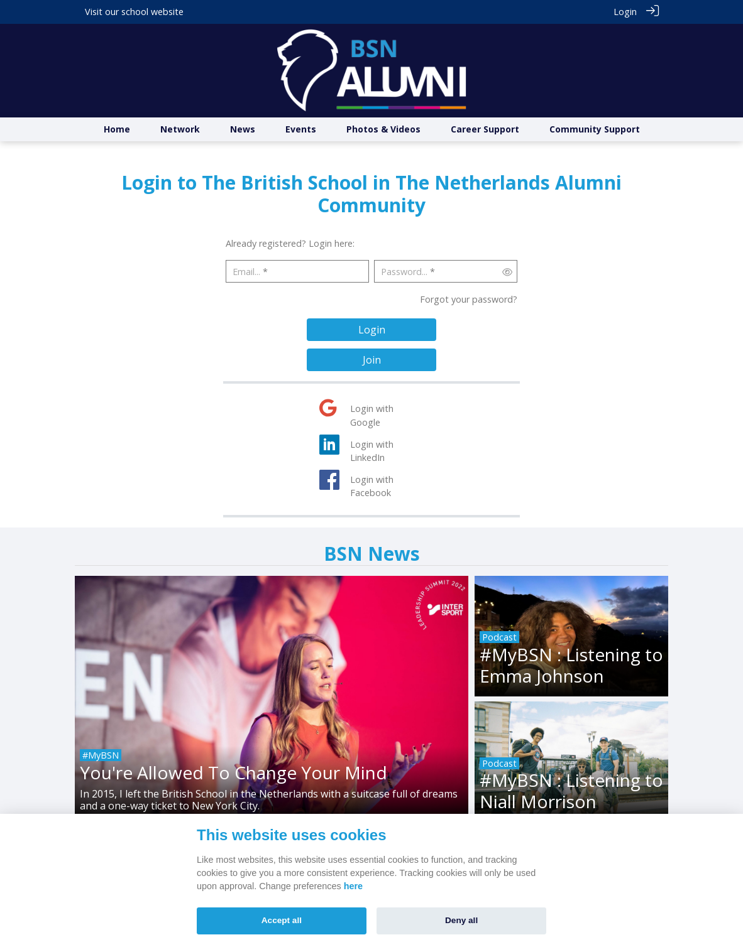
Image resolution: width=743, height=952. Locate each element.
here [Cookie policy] (353, 886)
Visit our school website (134, 12)
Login (625, 12)
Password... (404, 272)
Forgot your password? (468, 299)
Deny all (461, 920)
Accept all (281, 920)
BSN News (372, 553)
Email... (246, 272)
